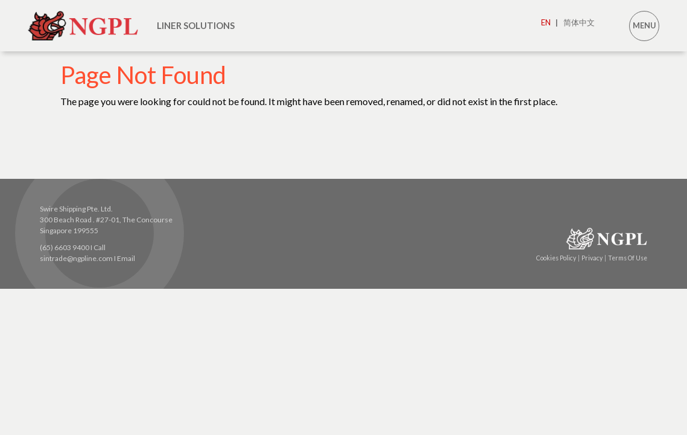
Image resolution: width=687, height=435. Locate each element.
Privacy (593, 258)
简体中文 (579, 22)
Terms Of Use (627, 258)
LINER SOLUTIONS (196, 25)
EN (549, 22)
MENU (644, 25)
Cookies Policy (558, 258)
